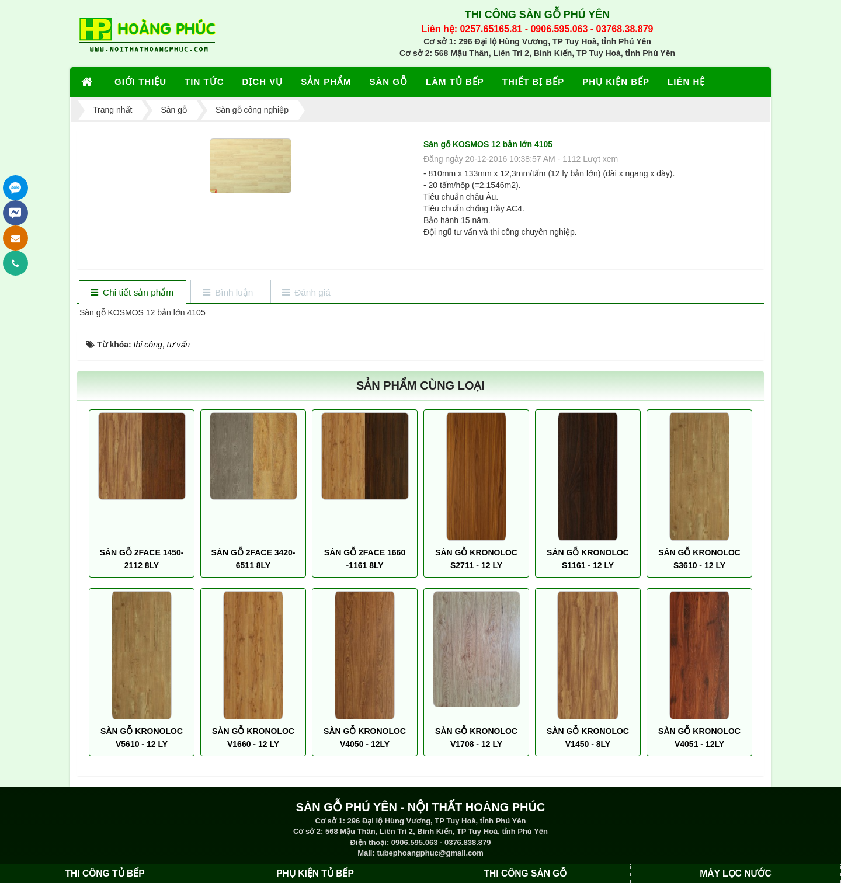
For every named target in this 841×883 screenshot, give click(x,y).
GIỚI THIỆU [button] (140, 81)
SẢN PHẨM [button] (326, 81)
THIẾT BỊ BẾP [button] (533, 81)
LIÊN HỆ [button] (686, 81)
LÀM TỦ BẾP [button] (455, 81)
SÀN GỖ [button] (389, 81)
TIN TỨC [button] (204, 81)
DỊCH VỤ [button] (262, 81)
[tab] (132, 292)
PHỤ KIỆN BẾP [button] (615, 81)
